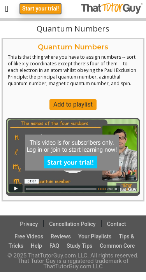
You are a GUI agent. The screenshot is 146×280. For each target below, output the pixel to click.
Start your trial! (40, 8)
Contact (116, 224)
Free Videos (28, 236)
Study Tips (79, 246)
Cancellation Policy (72, 224)
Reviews (61, 236)
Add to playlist (73, 104)
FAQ (54, 246)
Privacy (29, 224)
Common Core (117, 246)
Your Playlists (94, 236)
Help (36, 246)
